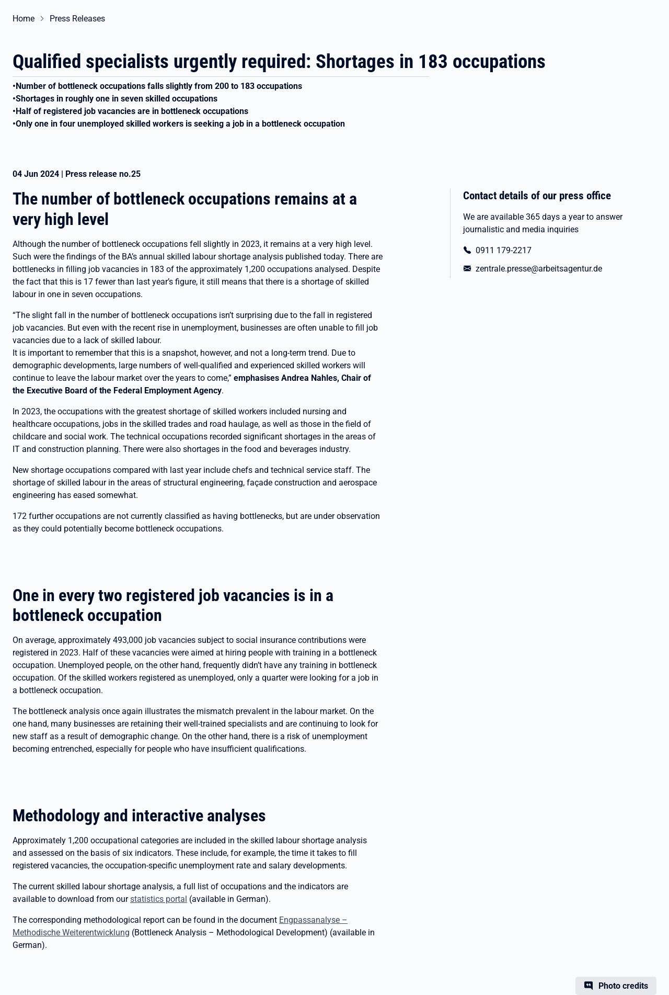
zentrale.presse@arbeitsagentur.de (539, 269)
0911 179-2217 (504, 250)
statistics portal (158, 899)
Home (23, 19)
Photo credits (623, 986)
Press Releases (77, 19)
